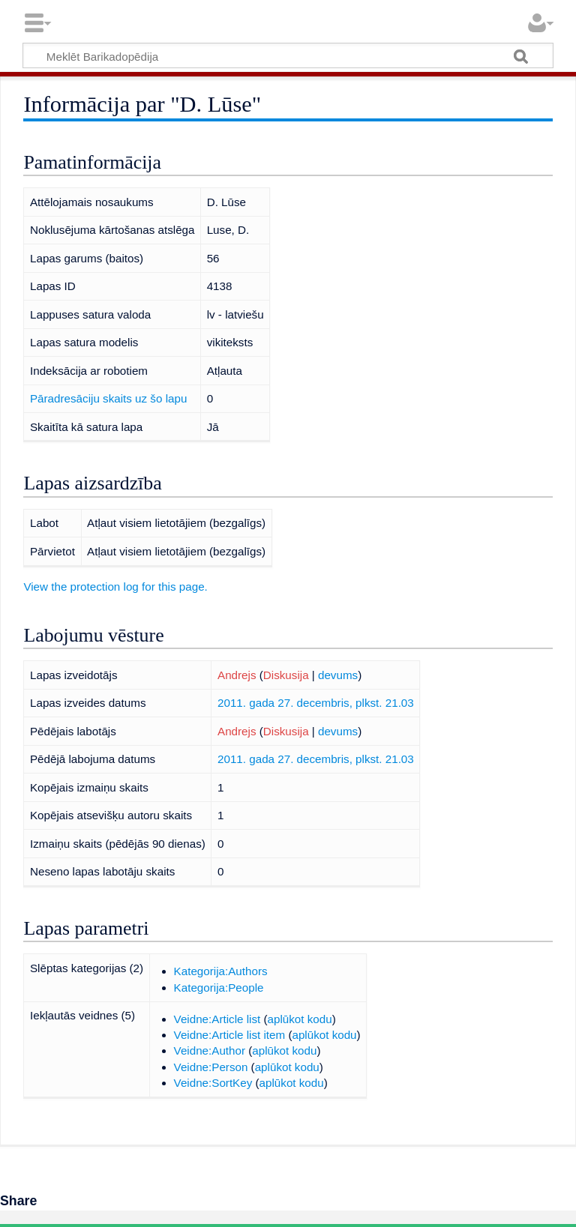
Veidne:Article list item (230, 1034)
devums (338, 675)
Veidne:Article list (217, 1019)
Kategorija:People (219, 987)
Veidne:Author (209, 1050)
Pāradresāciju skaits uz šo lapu (108, 398)
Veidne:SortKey (213, 1082)
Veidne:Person (211, 1067)
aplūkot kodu (300, 1019)
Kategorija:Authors (221, 971)
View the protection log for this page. (115, 586)
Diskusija (286, 675)
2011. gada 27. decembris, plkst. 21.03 (316, 702)
